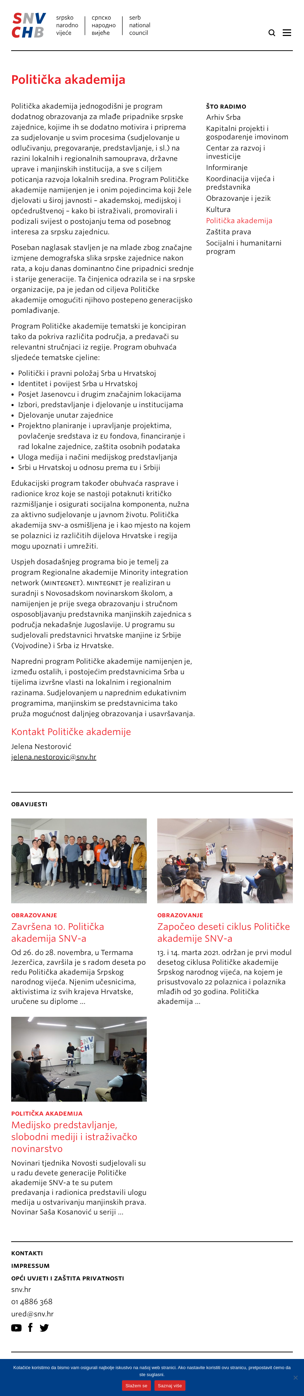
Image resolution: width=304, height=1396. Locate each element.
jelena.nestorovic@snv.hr (53, 757)
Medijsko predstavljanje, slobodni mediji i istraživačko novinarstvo (74, 1136)
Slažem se (136, 1385)
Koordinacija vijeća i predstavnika (240, 183)
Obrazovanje (34, 915)
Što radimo (226, 106)
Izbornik (287, 33)
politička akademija (47, 1113)
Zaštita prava (228, 232)
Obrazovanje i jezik (238, 198)
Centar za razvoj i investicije (235, 152)
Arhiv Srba (223, 117)
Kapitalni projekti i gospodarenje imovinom (247, 132)
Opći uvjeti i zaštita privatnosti (67, 1278)
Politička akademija (239, 220)
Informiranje (227, 167)
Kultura (218, 209)
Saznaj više (170, 1385)
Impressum (30, 1265)
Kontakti (27, 1253)
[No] (295, 1377)
